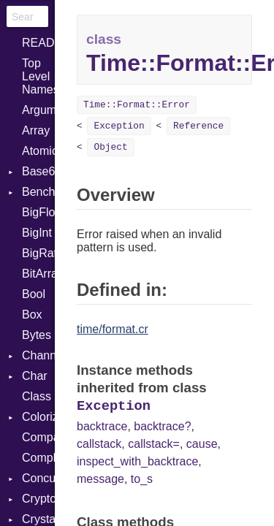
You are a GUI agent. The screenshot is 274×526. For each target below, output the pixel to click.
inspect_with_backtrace (137, 461)
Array (36, 130)
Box (32, 314)
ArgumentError (38, 110)
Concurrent (38, 478)
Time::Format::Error (136, 104)
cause (202, 444)
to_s (142, 479)
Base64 (38, 171)
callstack (99, 444)
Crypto (38, 498)
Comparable (38, 437)
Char (34, 376)
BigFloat (38, 212)
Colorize (38, 417)
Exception (119, 126)
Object (110, 147)
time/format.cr (112, 329)
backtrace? (162, 426)
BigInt (37, 232)
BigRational (38, 253)
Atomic (38, 151)
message (100, 479)
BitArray (38, 273)
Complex (38, 457)
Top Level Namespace (38, 76)
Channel (38, 355)
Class (36, 396)
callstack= (154, 444)
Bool (33, 294)
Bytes (36, 335)
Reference (198, 126)
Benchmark (38, 192)
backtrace (102, 426)
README (38, 43)
